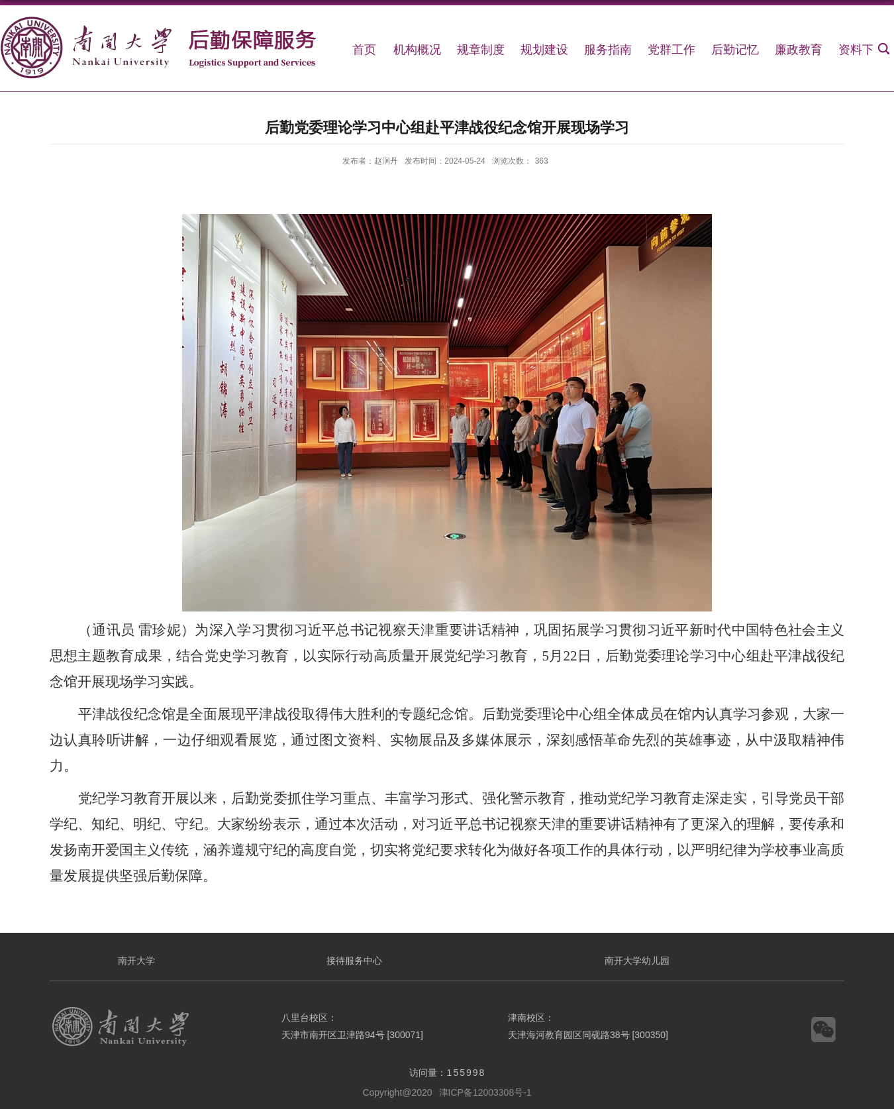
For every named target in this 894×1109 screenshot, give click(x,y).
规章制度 (481, 49)
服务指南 (608, 49)
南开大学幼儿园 (637, 960)
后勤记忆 (735, 49)
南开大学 (136, 960)
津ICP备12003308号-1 (485, 1092)
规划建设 (544, 49)
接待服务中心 (354, 960)
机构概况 (417, 49)
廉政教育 (798, 49)
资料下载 (862, 49)
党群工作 (671, 49)
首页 (364, 49)
